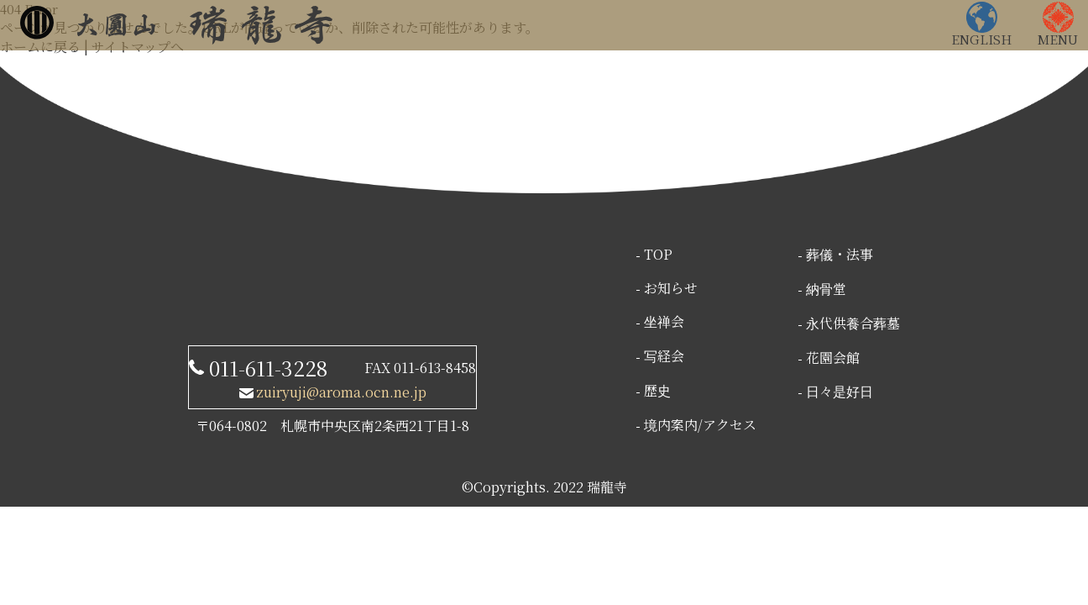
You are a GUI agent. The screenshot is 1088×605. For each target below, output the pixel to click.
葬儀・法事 (839, 254)
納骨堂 (826, 288)
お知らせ (671, 287)
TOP (658, 254)
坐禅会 (664, 321)
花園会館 (833, 357)
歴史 (657, 390)
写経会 (664, 356)
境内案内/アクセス (700, 424)
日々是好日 (839, 391)
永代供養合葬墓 (853, 323)
